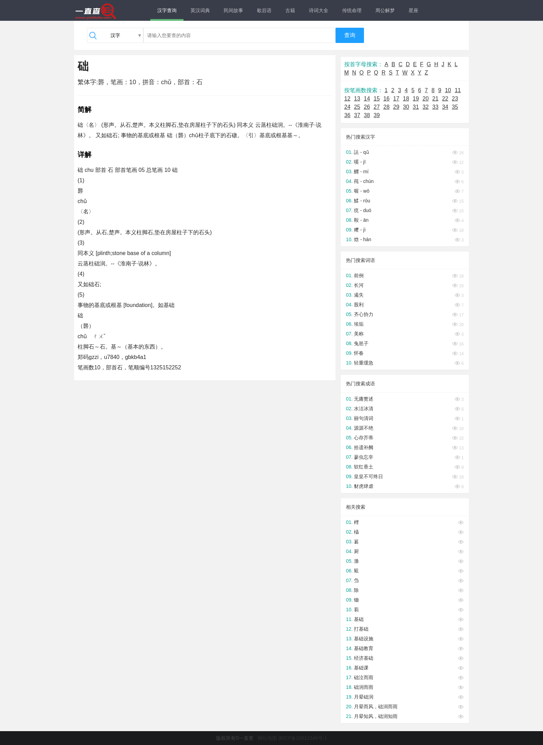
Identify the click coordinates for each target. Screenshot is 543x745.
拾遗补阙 (363, 447)
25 (357, 107)
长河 (359, 285)
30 (406, 107)
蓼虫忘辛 (363, 457)
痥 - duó (362, 210)
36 (347, 115)
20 (425, 99)
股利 (359, 304)
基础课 (361, 667)
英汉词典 (200, 10)
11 (458, 90)
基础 (359, 619)
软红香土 (363, 467)
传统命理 (352, 10)
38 (367, 115)
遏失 (359, 295)
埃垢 (359, 324)
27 (377, 107)
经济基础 (363, 658)
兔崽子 (361, 343)
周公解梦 (385, 10)
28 (386, 107)
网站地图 (267, 738)
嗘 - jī (359, 162)
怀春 (359, 353)
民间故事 (233, 10)
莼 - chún (364, 181)
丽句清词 (363, 418)
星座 (413, 10)
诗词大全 (318, 10)
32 (425, 107)
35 (455, 107)
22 (445, 99)
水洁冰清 (363, 408)
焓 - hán (362, 239)
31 (416, 107)
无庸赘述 (363, 399)
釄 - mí (361, 171)
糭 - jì (359, 230)
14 (367, 99)
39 (377, 115)
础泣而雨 (363, 677)
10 (448, 90)
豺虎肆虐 (363, 486)
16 (386, 99)
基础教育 (363, 648)
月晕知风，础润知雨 (376, 716)
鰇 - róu (362, 200)
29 (396, 107)
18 (406, 99)
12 (347, 99)
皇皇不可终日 (368, 476)
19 (416, 99)
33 (435, 107)
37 (357, 115)
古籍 (290, 10)
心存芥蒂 (363, 437)
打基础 (361, 629)
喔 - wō (361, 191)
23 (455, 99)
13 (357, 99)
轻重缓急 (363, 363)
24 (347, 107)
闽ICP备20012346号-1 (302, 738)
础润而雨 (363, 687)
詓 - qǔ (361, 152)
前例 (359, 275)
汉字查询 (167, 10)
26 (367, 107)
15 (377, 99)
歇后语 (264, 10)
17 (396, 99)
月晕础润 (363, 697)
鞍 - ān (361, 220)
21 (435, 99)
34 (445, 107)
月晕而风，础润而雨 (376, 706)
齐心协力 (363, 314)
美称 (359, 333)
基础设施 (363, 638)
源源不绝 (363, 428)
